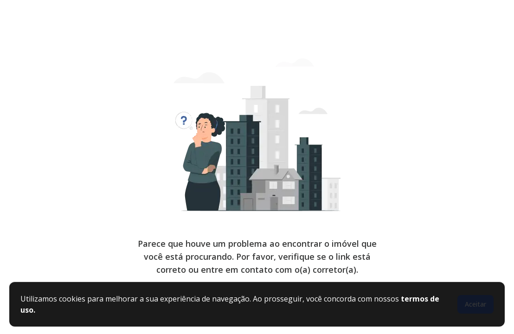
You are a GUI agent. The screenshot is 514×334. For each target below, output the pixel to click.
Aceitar (475, 304)
